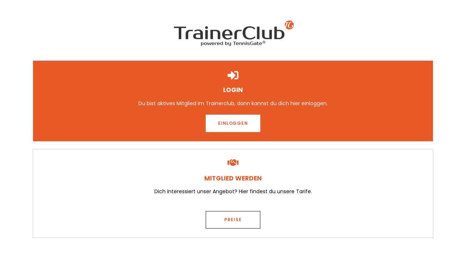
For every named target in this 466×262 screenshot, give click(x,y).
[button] (233, 123)
